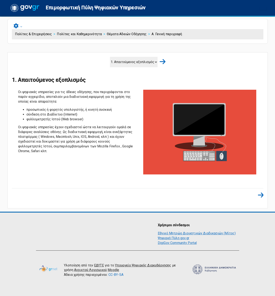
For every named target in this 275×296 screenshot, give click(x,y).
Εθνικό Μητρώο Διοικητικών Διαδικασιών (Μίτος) (197, 233)
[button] (96, 8)
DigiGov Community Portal (177, 243)
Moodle (113, 270)
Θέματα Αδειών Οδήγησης (127, 34)
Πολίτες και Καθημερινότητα (79, 34)
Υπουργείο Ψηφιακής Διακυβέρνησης (143, 265)
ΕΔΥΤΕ (99, 265)
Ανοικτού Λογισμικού (90, 270)
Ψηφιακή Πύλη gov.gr (173, 238)
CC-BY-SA (115, 275)
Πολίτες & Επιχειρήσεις (33, 34)
